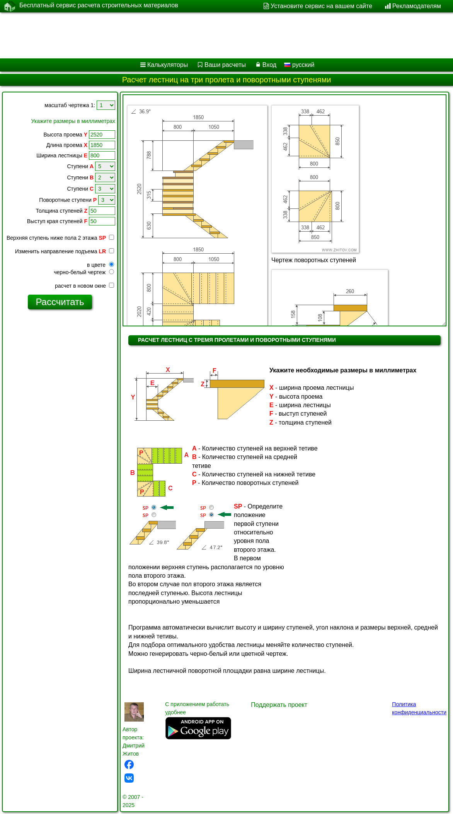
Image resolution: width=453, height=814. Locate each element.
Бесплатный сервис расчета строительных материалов (98, 6)
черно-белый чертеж (84, 272)
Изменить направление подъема (64, 251)
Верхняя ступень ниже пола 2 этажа (60, 238)
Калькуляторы (167, 64)
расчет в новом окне (84, 286)
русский (299, 64)
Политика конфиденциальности (419, 708)
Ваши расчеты (225, 64)
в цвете (100, 265)
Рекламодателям (416, 6)
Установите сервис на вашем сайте (321, 6)
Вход (269, 64)
